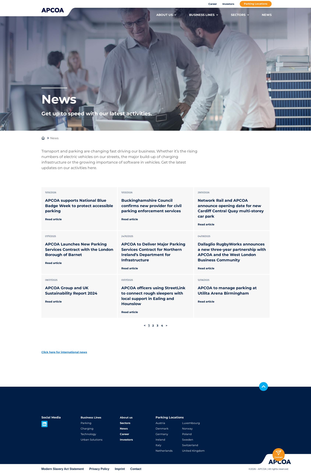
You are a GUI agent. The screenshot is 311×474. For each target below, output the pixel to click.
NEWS (267, 15)
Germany (162, 434)
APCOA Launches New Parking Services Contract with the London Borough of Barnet (78, 254)
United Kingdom (194, 450)
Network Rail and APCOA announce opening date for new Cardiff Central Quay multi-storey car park (232, 208)
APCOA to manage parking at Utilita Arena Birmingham (229, 301)
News (124, 428)
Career (212, 3)
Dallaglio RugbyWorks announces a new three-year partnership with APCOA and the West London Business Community (228, 260)
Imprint (120, 468)
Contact (135, 468)
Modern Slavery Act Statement (62, 468)
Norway (187, 428)
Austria (161, 423)
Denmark (163, 428)
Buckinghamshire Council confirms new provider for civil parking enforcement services (153, 205)
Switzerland (190, 445)
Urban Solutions (92, 439)
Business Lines (92, 417)
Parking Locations (255, 3)
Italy (159, 445)
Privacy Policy (99, 468)
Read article (54, 219)
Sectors (125, 423)
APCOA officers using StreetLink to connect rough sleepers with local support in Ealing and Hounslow (152, 306)
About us (127, 417)
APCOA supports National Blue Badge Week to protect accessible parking (78, 205)
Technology (89, 434)
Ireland (161, 439)
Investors (228, 3)
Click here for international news (66, 368)
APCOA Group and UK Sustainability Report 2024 (73, 301)
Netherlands (165, 450)
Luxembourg (191, 423)
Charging (87, 428)
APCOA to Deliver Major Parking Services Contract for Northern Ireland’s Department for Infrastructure (154, 257)
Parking (86, 423)
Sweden (188, 439)
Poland (187, 434)
